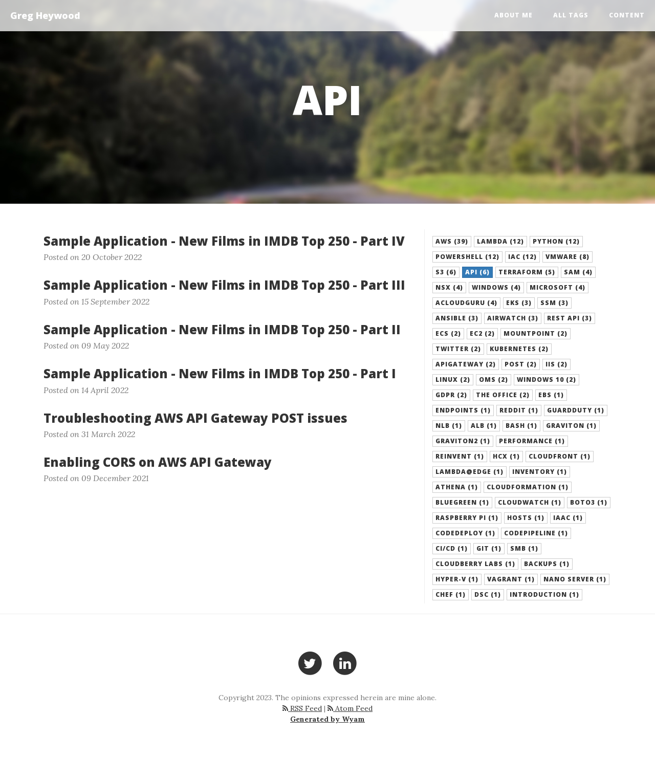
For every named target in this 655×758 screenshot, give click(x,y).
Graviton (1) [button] (571, 425)
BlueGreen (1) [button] (462, 502)
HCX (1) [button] (506, 456)
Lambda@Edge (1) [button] (469, 471)
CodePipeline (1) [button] (536, 533)
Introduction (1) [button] (544, 594)
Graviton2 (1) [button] (462, 441)
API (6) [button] (477, 272)
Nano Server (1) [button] (574, 579)
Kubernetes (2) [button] (519, 348)
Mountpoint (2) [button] (535, 333)
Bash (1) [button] (521, 425)
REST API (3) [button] (569, 318)
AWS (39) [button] (451, 241)
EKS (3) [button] (519, 302)
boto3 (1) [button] (588, 502)
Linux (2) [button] (452, 379)
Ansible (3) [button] (456, 318)
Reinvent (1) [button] (459, 456)
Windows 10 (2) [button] (546, 379)
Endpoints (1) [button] (463, 410)
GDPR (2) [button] (451, 395)
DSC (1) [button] (487, 594)
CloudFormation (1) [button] (528, 487)
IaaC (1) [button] (568, 517)
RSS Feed (302, 708)
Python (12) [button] (556, 241)
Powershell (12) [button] (467, 256)
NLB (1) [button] (448, 425)
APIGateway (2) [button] (465, 364)
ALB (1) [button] (484, 425)
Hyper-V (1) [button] (456, 579)
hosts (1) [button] (525, 517)
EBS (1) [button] (551, 395)
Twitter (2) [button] (458, 348)
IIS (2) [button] (556, 364)
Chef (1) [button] (450, 594)
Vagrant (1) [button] (511, 579)
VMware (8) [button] (567, 256)
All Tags (570, 15)
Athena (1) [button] (456, 487)
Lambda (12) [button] (500, 241)
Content (627, 15)
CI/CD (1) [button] (451, 548)
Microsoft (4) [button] (557, 287)
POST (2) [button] (521, 364)
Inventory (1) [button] (539, 471)
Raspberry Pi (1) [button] (466, 517)
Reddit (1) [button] (518, 410)
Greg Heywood (45, 15)
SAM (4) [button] (578, 272)
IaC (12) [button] (522, 256)
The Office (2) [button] (503, 395)
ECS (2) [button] (448, 333)
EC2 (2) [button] (482, 333)
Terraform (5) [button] (526, 272)
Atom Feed (350, 708)
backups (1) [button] (547, 563)
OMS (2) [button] (493, 379)
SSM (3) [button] (554, 302)
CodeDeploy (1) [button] (465, 533)
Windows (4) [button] (496, 287)
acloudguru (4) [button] (466, 302)
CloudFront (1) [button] (560, 456)
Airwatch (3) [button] (512, 318)
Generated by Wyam (327, 719)
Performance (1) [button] (532, 441)
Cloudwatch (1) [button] (529, 502)
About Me (513, 15)
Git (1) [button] (488, 548)
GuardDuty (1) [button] (575, 410)
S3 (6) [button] (445, 272)
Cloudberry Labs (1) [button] (475, 563)
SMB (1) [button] (524, 548)
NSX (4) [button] (449, 287)
